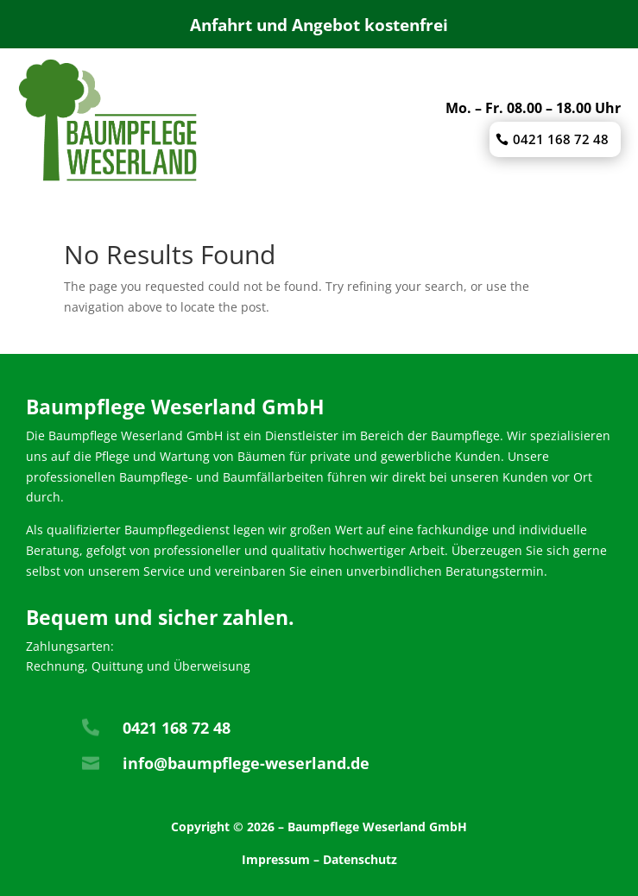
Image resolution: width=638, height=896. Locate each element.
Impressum (276, 859)
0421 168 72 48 (561, 139)
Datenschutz (360, 859)
